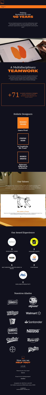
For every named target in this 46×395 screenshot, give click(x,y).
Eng (3, 6)
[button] (2, 206)
